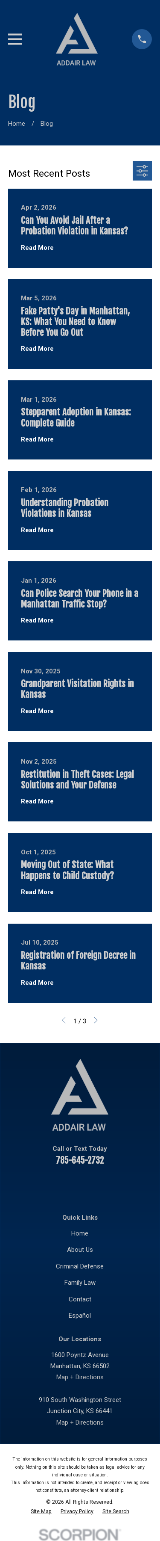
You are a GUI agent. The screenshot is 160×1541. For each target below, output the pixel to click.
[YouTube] (49, 1184)
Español (80, 1315)
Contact (80, 1299)
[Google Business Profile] (130, 1184)
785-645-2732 (80, 1160)
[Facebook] (29, 1184)
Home (79, 1233)
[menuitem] (41, 1511)
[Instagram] (110, 1184)
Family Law (80, 1282)
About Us (80, 1250)
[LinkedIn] (69, 1184)
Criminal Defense (80, 1266)
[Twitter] (90, 1184)
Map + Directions (80, 1377)
